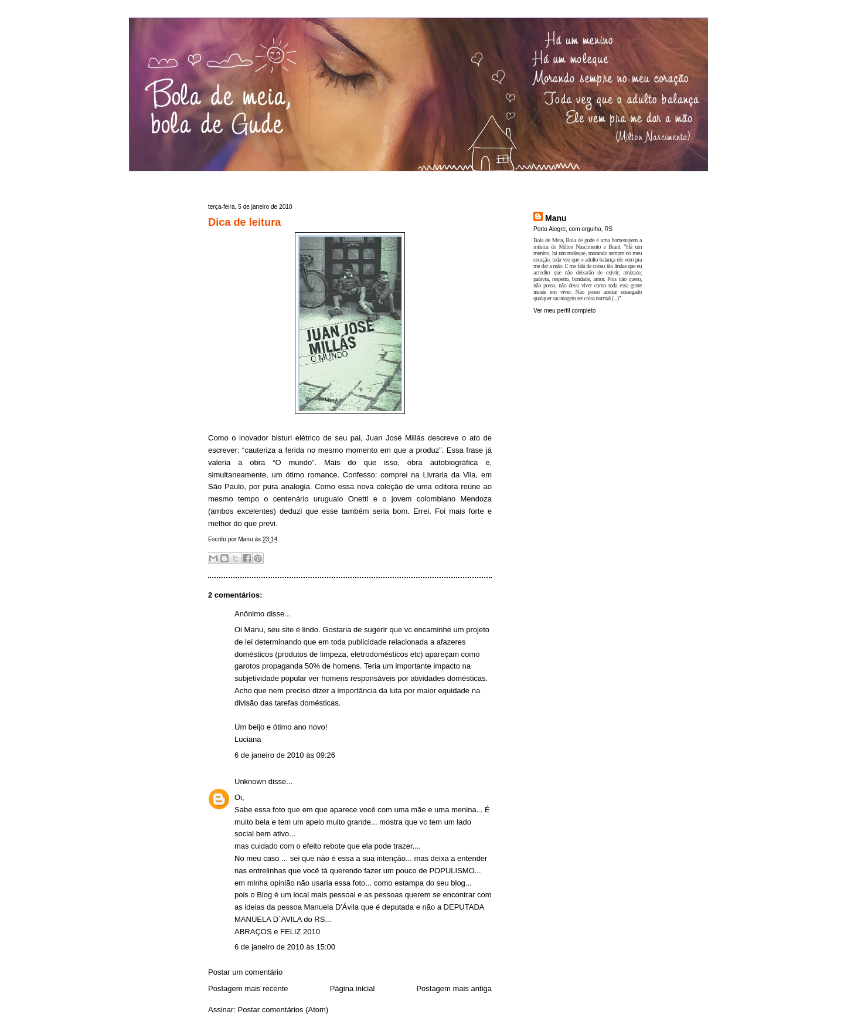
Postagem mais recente (248, 988)
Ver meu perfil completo (564, 310)
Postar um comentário (245, 972)
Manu (556, 218)
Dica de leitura (244, 222)
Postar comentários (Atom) (283, 1009)
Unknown (250, 781)
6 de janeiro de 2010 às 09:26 (284, 755)
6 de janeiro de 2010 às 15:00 (284, 946)
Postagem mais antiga (454, 988)
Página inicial (352, 988)
